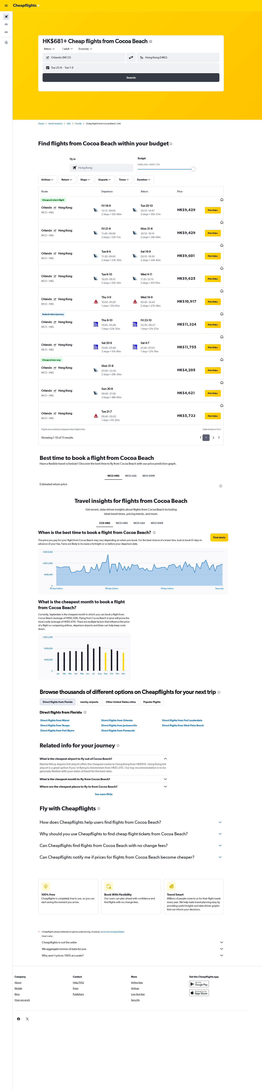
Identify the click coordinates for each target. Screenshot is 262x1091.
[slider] (200, 169)
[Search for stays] (6, 24)
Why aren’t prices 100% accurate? (139, 923)
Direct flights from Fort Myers (64, 698)
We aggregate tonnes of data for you (139, 917)
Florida (84, 123)
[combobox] (56, 49)
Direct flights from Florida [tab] (64, 670)
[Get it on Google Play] (210, 952)
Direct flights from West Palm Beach (189, 693)
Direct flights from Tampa (61, 693)
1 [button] (212, 406)
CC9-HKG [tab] (110, 491)
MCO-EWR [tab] (155, 443)
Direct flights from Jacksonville (125, 693)
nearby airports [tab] (96, 670)
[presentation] (157, 41)
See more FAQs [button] (110, 762)
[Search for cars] (6, 32)
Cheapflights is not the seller (139, 910)
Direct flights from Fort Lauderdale (188, 688)
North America (62, 123)
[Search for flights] (6, 16)
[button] (6, 6)
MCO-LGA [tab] (137, 443)
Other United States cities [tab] (127, 670)
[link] (204, 987)
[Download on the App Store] (210, 961)
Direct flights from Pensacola (124, 698)
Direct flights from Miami (61, 688)
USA (75, 123)
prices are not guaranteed (118, 900)
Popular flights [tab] (158, 670)
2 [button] (220, 406)
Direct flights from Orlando (123, 688)
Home (47, 123)
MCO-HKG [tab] (120, 443)
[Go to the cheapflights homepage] (26, 5)
